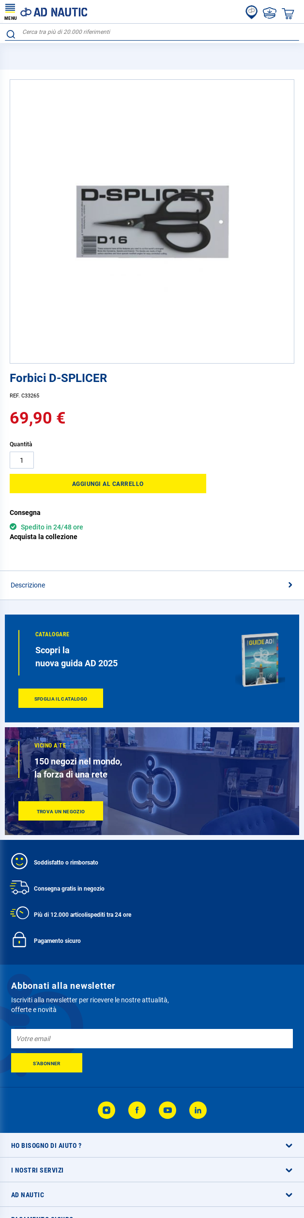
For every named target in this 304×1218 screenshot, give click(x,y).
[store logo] (46, 11)
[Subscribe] (46, 1062)
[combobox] (152, 32)
